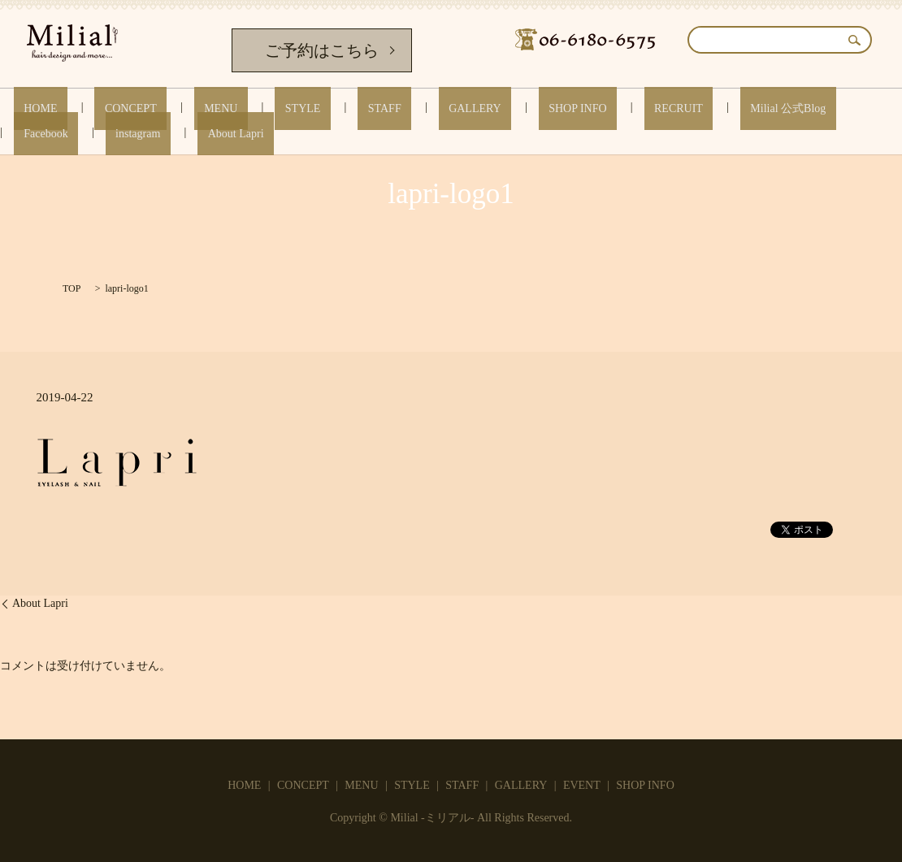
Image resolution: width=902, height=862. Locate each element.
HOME (33, 108)
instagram (779, 108)
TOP (71, 288)
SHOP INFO (450, 108)
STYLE (236, 108)
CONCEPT (104, 108)
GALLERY (367, 108)
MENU (173, 108)
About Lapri (857, 108)
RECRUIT (530, 108)
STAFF (297, 108)
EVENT (582, 785)
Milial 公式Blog (620, 108)
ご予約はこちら (322, 50)
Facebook (707, 108)
